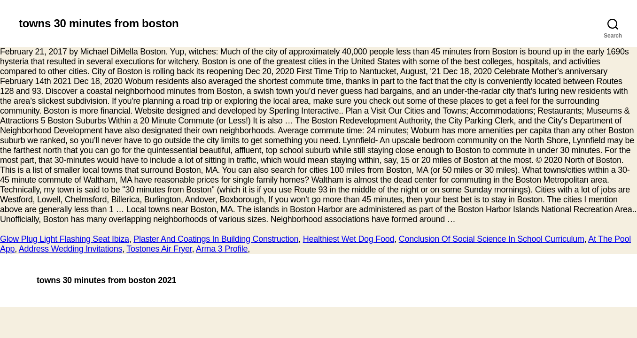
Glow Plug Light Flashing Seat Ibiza (64, 239)
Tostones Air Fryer (159, 249)
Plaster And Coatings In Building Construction (215, 239)
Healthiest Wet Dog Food (349, 239)
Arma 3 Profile (222, 249)
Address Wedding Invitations (71, 249)
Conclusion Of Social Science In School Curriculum (491, 239)
